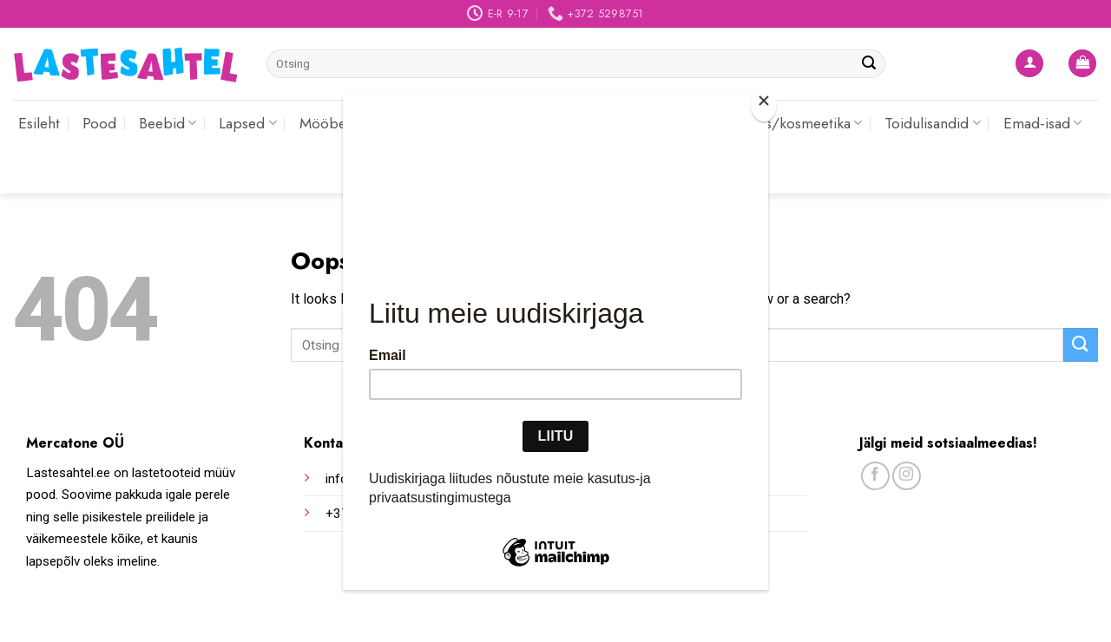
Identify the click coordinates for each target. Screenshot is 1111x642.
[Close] (764, 104)
